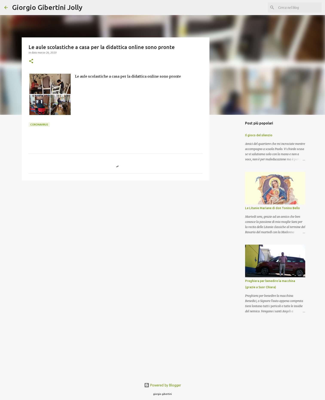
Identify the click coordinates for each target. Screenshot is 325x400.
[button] (31, 61)
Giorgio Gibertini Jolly (47, 7)
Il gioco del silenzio (258, 135)
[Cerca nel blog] (299, 7)
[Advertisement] (115, 217)
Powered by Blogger (162, 385)
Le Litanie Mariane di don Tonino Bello (272, 208)
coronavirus (39, 124)
